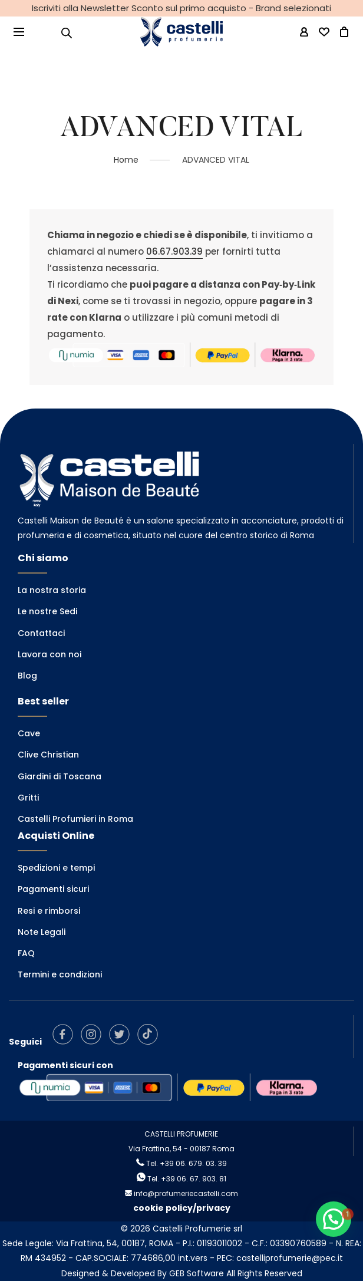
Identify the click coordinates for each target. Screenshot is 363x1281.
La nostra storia (52, 590)
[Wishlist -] (324, 32)
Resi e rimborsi (49, 911)
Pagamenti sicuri (53, 889)
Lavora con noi (49, 654)
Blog (27, 675)
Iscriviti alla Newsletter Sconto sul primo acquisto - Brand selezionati (181, 8)
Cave (29, 733)
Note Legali (41, 932)
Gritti (28, 797)
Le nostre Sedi (47, 611)
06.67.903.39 (174, 251)
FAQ (26, 953)
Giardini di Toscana (59, 776)
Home (126, 160)
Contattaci (41, 633)
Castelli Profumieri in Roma (75, 819)
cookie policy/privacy (181, 1208)
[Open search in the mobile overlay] (66, 33)
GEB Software (196, 1273)
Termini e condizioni (60, 974)
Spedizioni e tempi (56, 868)
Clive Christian (48, 754)
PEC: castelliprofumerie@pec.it (280, 1258)
